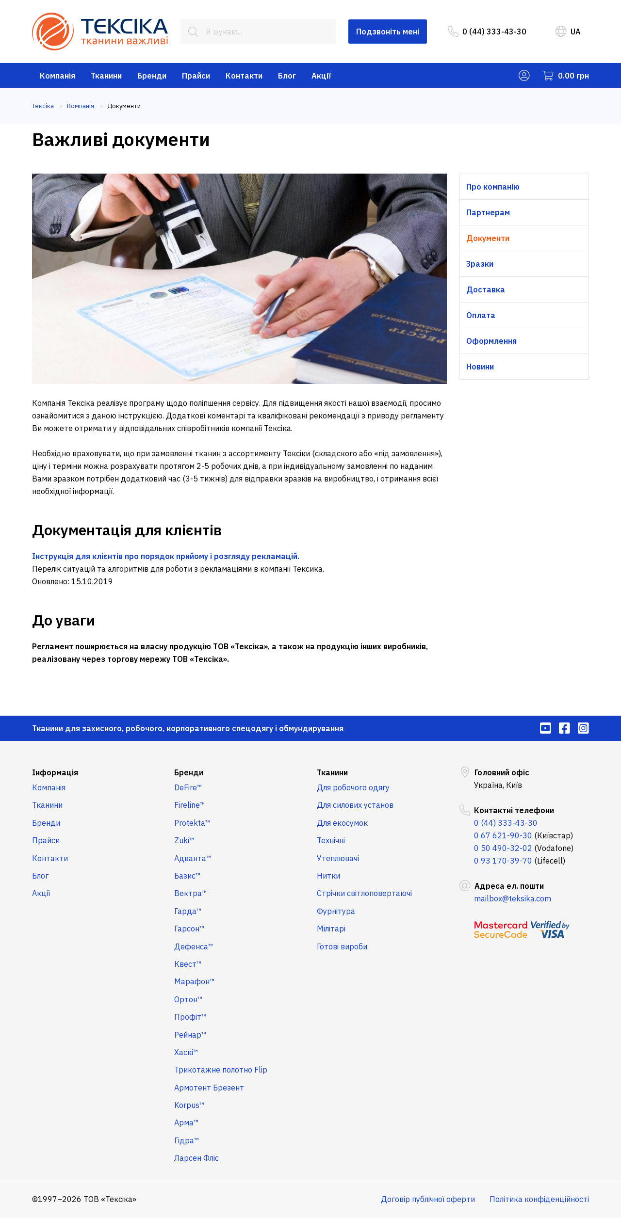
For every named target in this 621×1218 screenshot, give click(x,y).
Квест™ (188, 964)
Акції (321, 75)
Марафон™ (194, 981)
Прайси (196, 75)
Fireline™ (189, 805)
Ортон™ (188, 999)
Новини (480, 366)
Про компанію (493, 187)
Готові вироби (342, 946)
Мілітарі (331, 928)
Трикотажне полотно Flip (220, 1069)
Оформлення (491, 341)
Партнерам (488, 212)
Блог (287, 75)
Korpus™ (189, 1105)
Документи (487, 238)
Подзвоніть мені (387, 31)
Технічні (331, 840)
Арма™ (186, 1122)
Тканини (106, 75)
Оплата (480, 315)
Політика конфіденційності (539, 1199)
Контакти (244, 75)
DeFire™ (188, 787)
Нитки (328, 876)
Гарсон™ (189, 928)
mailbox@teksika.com (512, 898)
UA (568, 31)
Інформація (55, 772)
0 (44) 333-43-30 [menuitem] (487, 31)
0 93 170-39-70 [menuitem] (503, 860)
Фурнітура (336, 911)
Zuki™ (184, 840)
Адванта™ (193, 858)
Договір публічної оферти (428, 1199)
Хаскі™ (186, 1052)
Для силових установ (355, 805)
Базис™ (187, 876)
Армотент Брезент (209, 1087)
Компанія (57, 75)
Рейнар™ (190, 1035)
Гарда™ (188, 911)
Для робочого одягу (353, 787)
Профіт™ (190, 1017)
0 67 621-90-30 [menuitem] (503, 835)
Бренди (151, 75)
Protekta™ (192, 823)
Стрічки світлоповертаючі (364, 893)
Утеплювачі (338, 858)
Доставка (485, 289)
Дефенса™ (193, 946)
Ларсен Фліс (196, 1158)
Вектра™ (190, 893)
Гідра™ (186, 1140)
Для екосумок (342, 823)
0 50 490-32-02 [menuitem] (503, 848)
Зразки (479, 264)
